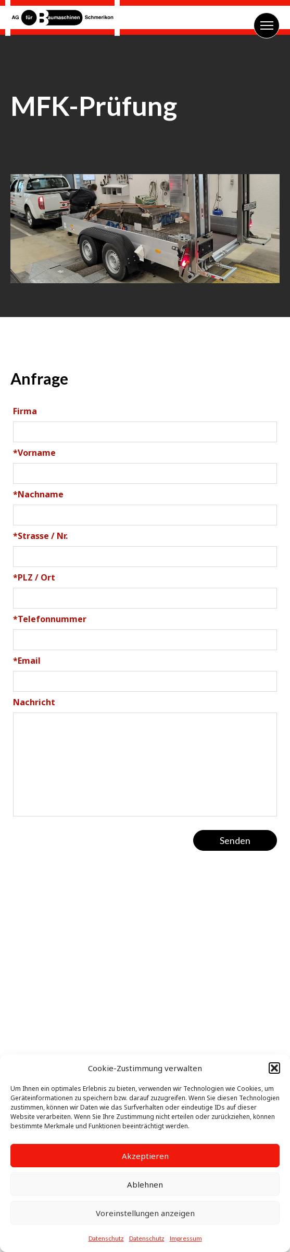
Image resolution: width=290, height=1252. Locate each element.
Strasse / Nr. (40, 536)
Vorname (34, 452)
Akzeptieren (145, 1156)
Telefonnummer (49, 619)
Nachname (38, 494)
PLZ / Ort (34, 577)
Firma (25, 411)
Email (27, 660)
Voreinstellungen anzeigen (145, 1213)
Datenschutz (106, 1238)
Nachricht (34, 702)
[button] (274, 1068)
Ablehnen (145, 1184)
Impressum (186, 1238)
